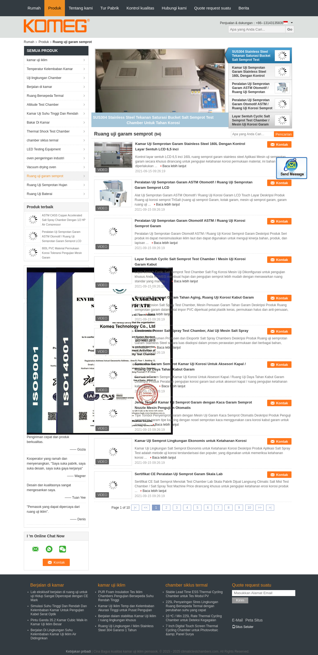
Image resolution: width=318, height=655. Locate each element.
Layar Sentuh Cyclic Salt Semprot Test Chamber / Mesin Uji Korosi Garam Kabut (251, 120)
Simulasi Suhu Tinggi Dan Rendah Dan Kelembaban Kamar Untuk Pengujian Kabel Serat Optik (59, 610)
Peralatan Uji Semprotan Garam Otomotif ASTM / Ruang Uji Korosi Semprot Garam (252, 104)
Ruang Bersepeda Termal (45, 96)
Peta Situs (254, 620)
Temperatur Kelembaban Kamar (50, 69)
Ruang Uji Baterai (39, 194)
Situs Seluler (242, 627)
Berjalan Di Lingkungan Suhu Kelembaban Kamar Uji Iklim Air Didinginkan (53, 634)
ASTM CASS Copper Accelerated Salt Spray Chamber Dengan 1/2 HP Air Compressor (63, 220)
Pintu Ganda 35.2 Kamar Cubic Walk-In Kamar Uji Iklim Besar (59, 622)
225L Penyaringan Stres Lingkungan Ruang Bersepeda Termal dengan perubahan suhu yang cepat (192, 606)
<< (146, 508)
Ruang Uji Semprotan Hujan (47, 185)
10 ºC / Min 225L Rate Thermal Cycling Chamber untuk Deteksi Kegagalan (194, 618)
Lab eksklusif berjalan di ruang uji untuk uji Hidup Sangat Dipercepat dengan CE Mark (59, 596)
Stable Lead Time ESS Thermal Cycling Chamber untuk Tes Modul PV (194, 594)
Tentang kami (81, 8)
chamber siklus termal (42, 140)
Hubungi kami (174, 8)
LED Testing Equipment (44, 149)
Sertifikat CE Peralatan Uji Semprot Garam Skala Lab (179, 474)
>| (270, 508)
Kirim (240, 600)
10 (249, 508)
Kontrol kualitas (140, 8)
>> (259, 508)
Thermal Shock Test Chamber (48, 131)
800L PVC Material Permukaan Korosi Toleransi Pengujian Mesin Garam (62, 253)
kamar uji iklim (37, 60)
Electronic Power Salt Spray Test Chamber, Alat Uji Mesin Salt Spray (191, 331)
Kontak (282, 145)
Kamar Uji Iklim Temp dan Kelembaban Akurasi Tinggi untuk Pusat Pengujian (126, 608)
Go (289, 29)
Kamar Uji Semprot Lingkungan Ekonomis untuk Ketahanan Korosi (191, 441)
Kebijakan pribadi (78, 651)
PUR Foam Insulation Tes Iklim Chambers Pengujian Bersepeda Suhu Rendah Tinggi (126, 596)
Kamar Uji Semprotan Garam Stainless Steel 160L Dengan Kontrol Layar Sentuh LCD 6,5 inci (252, 72)
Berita (244, 8)
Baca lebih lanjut (174, 166)
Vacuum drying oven (41, 167)
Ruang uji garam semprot (45, 176)
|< (135, 508)
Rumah (34, 8)
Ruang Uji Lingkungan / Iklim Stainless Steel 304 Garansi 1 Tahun (126, 628)
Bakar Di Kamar (38, 122)
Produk (54, 8)
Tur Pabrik (109, 8)
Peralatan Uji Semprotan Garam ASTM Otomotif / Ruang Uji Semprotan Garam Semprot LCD (61, 236)
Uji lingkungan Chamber (44, 78)
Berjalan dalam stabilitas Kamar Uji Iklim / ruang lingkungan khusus (127, 618)
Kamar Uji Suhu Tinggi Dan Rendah (52, 113)
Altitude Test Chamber (43, 105)
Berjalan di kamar (39, 87)
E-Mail (237, 620)
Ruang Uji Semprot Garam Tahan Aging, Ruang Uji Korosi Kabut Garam (194, 297)
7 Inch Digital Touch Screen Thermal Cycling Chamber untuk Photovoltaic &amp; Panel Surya (192, 630)
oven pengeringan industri (45, 158)
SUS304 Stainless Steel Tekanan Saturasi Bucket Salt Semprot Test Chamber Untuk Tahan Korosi (251, 56)
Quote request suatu (212, 8)
